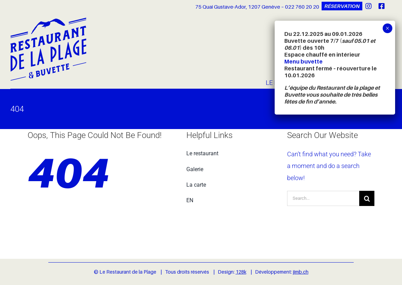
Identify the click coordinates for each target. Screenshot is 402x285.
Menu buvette (303, 61)
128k (241, 272)
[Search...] (323, 198)
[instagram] (368, 6)
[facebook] (382, 6)
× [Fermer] (387, 28)
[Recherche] (366, 198)
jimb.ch (300, 272)
